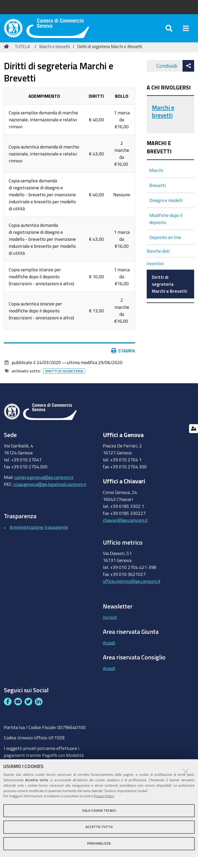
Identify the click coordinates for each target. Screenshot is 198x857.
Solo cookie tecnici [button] (99, 810)
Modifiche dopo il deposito (166, 224)
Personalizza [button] (99, 843)
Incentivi (155, 269)
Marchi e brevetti (54, 52)
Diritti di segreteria (64, 377)
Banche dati (158, 256)
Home (7, 52)
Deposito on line (165, 243)
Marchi (156, 176)
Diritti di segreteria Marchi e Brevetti (169, 290)
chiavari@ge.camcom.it (125, 526)
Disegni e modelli (166, 206)
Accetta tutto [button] (99, 827)
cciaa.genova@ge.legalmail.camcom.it (50, 490)
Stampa (123, 357)
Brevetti (157, 191)
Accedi (109, 648)
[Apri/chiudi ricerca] (169, 31)
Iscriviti (110, 623)
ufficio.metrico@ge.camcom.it (131, 587)
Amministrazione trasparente (39, 533)
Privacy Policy (104, 796)
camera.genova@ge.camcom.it (43, 483)
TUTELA (22, 52)
